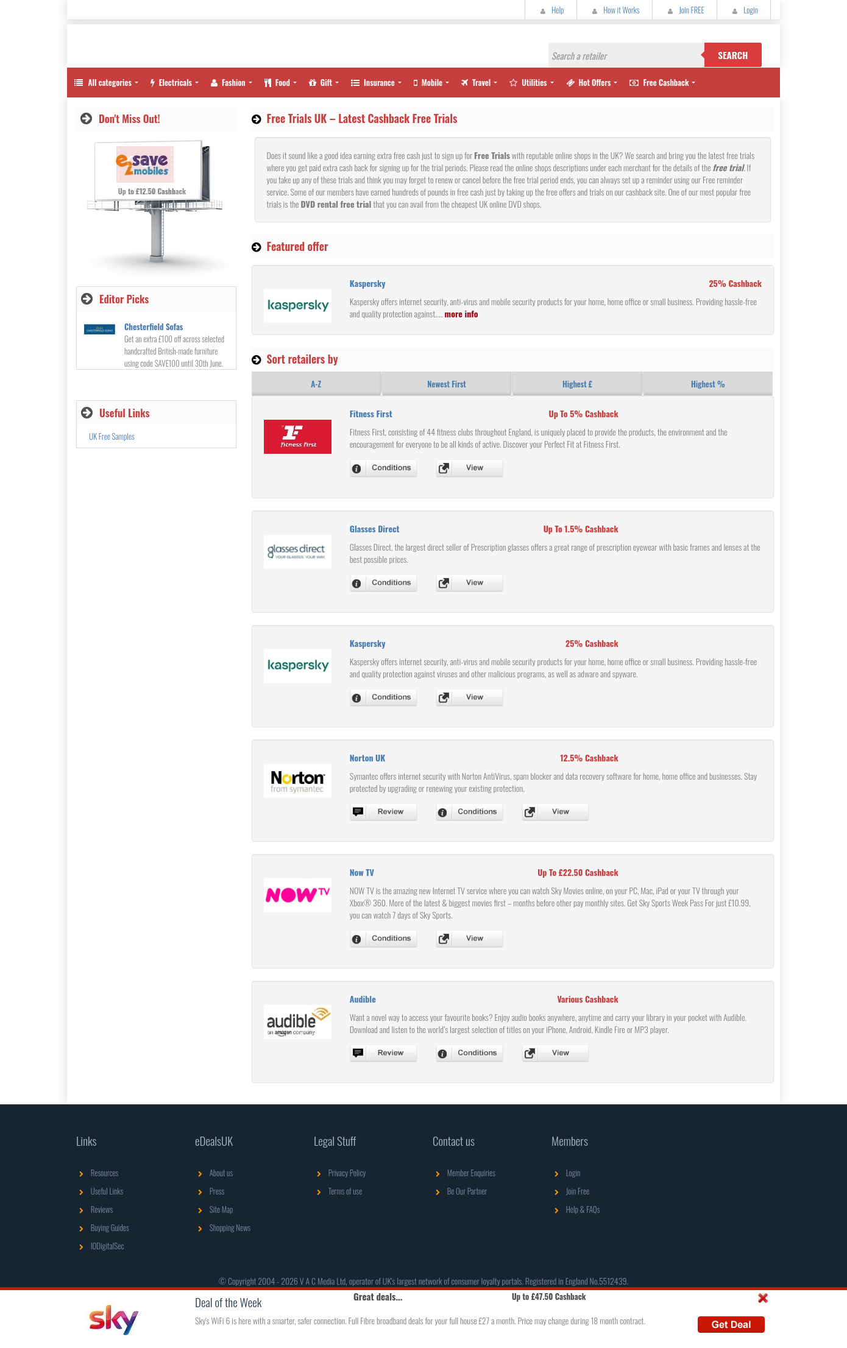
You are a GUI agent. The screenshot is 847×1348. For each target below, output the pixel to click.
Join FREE (684, 10)
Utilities (528, 82)
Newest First (446, 384)
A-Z (316, 384)
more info (461, 313)
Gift (320, 82)
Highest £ (577, 384)
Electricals (171, 82)
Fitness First (371, 413)
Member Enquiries (464, 1172)
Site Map (214, 1209)
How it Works (614, 10)
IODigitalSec (100, 1246)
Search (733, 55)
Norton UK (368, 757)
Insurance (373, 82)
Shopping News (222, 1227)
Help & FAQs (575, 1209)
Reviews (94, 1209)
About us (214, 1172)
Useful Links (99, 1191)
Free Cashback (659, 82)
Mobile (428, 82)
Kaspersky (368, 283)
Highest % (708, 384)
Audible (363, 998)
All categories (102, 82)
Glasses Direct (375, 528)
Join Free (570, 1191)
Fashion (228, 82)
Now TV (362, 872)
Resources (97, 1172)
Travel (476, 82)
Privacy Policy (340, 1172)
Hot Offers (588, 82)
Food (277, 82)
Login (743, 10)
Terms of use (338, 1191)
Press (209, 1191)
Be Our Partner (460, 1191)
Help (550, 10)
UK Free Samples (112, 436)
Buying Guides (102, 1227)
